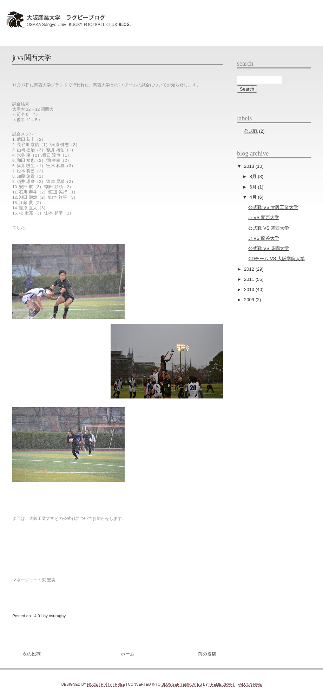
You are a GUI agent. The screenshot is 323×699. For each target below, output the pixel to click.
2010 (250, 289)
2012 (250, 269)
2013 (250, 166)
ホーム (127, 654)
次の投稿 (31, 654)
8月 (254, 176)
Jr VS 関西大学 (31, 57)
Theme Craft (222, 684)
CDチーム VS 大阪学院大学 (276, 258)
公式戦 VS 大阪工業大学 (273, 207)
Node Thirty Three (106, 684)
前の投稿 (207, 654)
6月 (254, 187)
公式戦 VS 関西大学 (268, 228)
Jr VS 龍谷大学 (263, 238)
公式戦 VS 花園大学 (268, 248)
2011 (250, 279)
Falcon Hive (250, 684)
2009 (250, 299)
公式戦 (251, 131)
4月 (254, 197)
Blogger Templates (182, 684)
